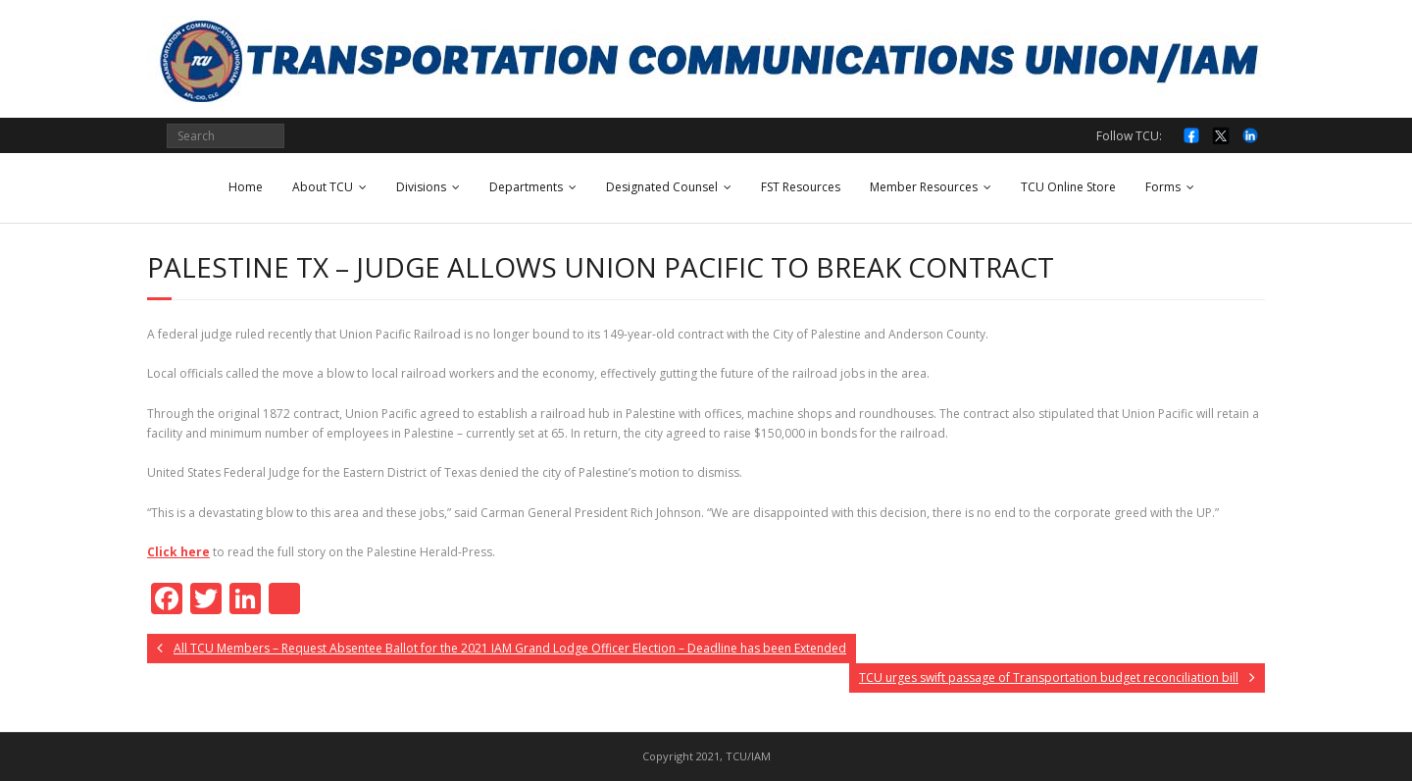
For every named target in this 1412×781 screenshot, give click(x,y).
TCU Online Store (1068, 187)
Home (245, 187)
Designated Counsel (662, 187)
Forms (1163, 187)
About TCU (322, 187)
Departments (526, 187)
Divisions (421, 187)
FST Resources (800, 187)
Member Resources (924, 187)
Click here (178, 552)
